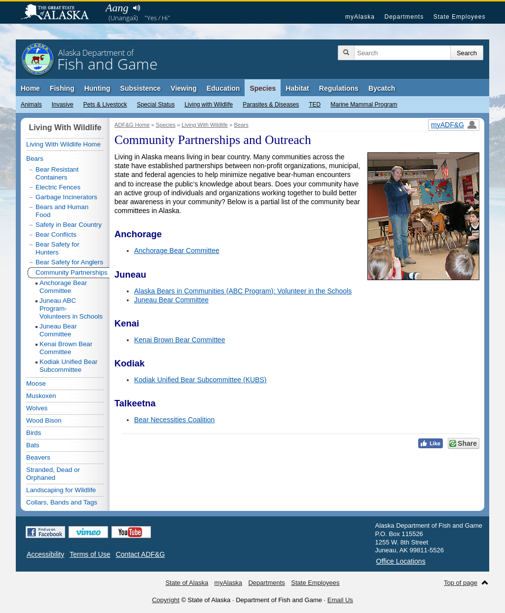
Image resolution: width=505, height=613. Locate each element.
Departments (404, 16)
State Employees (459, 16)
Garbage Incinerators (66, 197)
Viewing (184, 88)
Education (223, 88)
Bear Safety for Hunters (57, 248)
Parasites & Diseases (271, 104)
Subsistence (140, 88)
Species (263, 88)
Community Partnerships (72, 272)
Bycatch (381, 88)
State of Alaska (60, 13)
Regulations (339, 88)
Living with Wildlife (208, 104)
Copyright (166, 600)
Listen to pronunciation (136, 8)
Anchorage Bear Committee (176, 250)
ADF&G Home (132, 125)
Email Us (340, 600)
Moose (36, 383)
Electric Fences (58, 187)
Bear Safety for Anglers (69, 262)
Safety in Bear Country (69, 224)
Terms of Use (90, 554)
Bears (241, 125)
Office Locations (401, 561)
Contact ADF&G (140, 554)
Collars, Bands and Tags (61, 502)
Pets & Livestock (105, 104)
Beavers (38, 457)
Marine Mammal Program (363, 104)
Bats (32, 445)
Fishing (62, 88)
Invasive (62, 104)
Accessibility (45, 554)
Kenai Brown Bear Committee (179, 340)
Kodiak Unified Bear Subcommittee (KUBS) (200, 380)
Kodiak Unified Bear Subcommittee (68, 365)
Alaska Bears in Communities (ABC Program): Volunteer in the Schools (243, 291)
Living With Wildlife (204, 125)
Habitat (297, 88)
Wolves (36, 408)
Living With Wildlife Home (63, 144)
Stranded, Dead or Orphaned (53, 473)
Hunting (97, 88)
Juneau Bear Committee (171, 300)
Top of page (460, 582)
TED (315, 104)
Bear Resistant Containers (57, 173)
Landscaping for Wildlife (61, 490)
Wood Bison (44, 420)
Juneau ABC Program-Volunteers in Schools (71, 308)
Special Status (156, 104)
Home (30, 88)
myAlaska (360, 16)
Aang (117, 7)
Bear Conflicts (56, 234)
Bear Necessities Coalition (174, 420)
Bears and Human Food (62, 210)
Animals (31, 104)
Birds (33, 432)
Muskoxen (41, 395)
